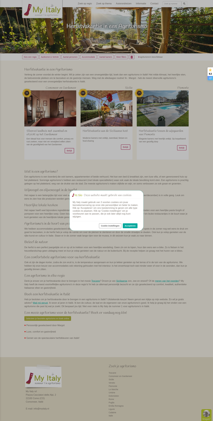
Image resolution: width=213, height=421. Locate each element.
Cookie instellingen (110, 226)
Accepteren (130, 226)
